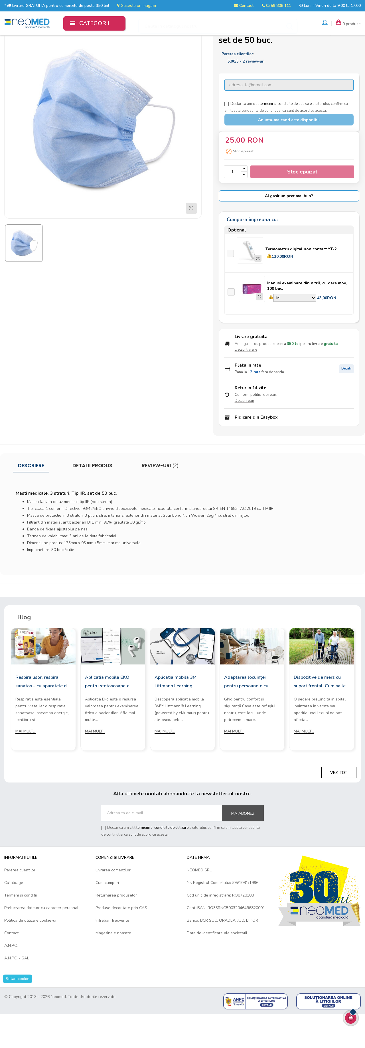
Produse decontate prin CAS (121, 941)
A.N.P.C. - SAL (16, 992)
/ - (246, 95)
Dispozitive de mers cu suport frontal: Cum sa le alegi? (320, 716)
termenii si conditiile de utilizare (285, 137)
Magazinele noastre (113, 966)
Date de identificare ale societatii (217, 966)
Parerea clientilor (19, 904)
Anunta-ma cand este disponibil (289, 153)
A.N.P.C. (11, 979)
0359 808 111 (276, 5)
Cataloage (13, 916)
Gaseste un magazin (137, 5)
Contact (244, 5)
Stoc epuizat (302, 205)
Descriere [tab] (31, 499)
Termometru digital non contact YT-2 (300, 283)
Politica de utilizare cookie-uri (31, 954)
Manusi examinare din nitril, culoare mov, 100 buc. (306, 319)
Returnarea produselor (116, 929)
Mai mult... (25, 765)
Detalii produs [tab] (92, 499)
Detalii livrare (246, 383)
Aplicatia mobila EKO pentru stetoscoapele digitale (107, 716)
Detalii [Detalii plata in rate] (346, 402)
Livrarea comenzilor (113, 904)
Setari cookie (17, 1012)
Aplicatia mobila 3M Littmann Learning (175, 715)
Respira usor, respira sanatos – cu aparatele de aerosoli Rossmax (42, 716)
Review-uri (160, 499)
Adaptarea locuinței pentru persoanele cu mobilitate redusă (246, 716)
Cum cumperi (107, 916)
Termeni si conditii (20, 929)
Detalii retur (244, 434)
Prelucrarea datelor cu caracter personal (41, 941)
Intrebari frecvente (112, 954)
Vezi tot (338, 806)
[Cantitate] (232, 205)
